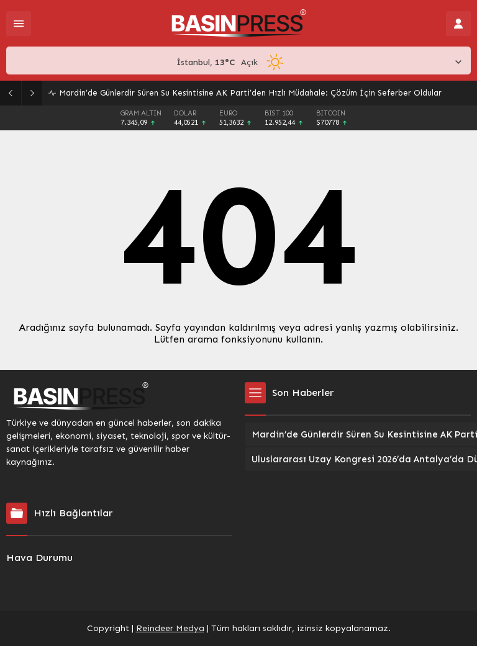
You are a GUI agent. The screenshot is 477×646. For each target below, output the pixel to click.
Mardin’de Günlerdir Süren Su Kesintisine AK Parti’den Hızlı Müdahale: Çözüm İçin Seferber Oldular (250, 92)
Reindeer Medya (170, 628)
